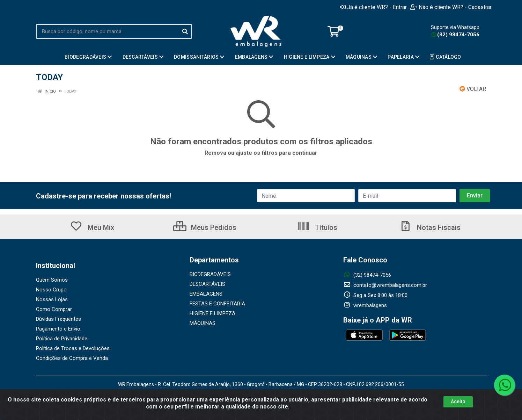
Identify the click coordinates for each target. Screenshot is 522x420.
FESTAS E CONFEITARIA (217, 303)
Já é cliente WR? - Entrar (373, 7)
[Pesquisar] (185, 31)
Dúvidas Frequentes (58, 319)
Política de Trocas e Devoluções (73, 348)
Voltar (472, 89)
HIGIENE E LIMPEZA (212, 313)
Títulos (317, 227)
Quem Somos (52, 280)
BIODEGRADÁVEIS (210, 274)
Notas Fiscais (430, 227)
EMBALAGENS (206, 294)
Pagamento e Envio (58, 329)
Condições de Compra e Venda (72, 358)
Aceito (458, 401)
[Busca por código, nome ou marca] (107, 31)
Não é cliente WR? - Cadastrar (451, 7)
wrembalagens (365, 305)
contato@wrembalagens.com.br (385, 285)
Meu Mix (92, 227)
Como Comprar (54, 309)
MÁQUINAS (202, 323)
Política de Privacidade (61, 338)
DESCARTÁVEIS (207, 284)
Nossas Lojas (52, 299)
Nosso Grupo (51, 290)
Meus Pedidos (204, 227)
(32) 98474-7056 (455, 34)
